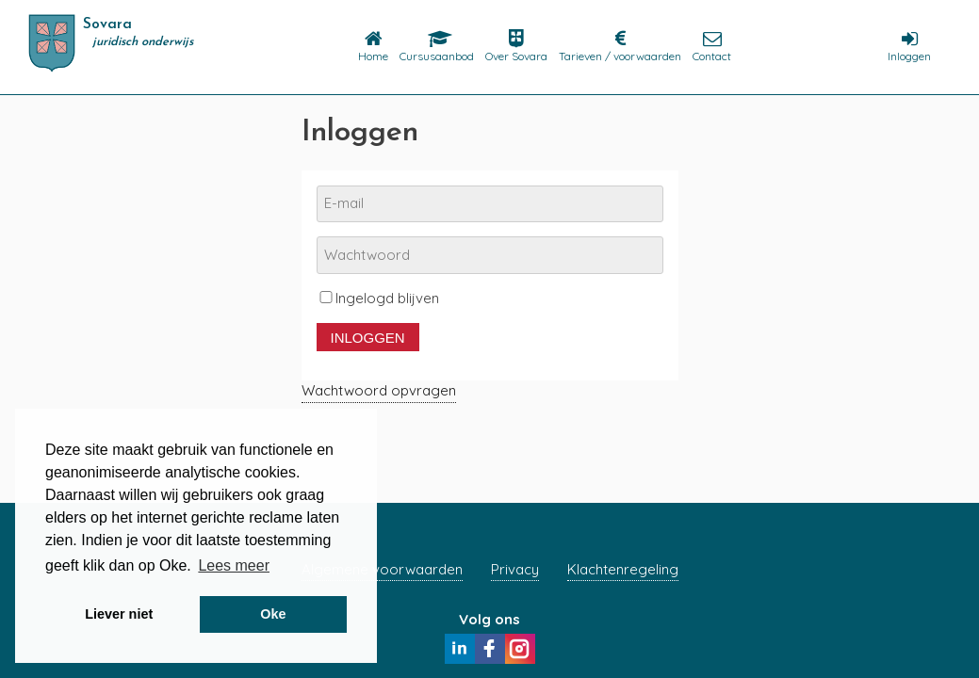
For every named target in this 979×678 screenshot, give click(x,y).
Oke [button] (273, 614)
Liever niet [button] (119, 614)
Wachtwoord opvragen (379, 390)
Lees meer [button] (233, 565)
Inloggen (368, 338)
